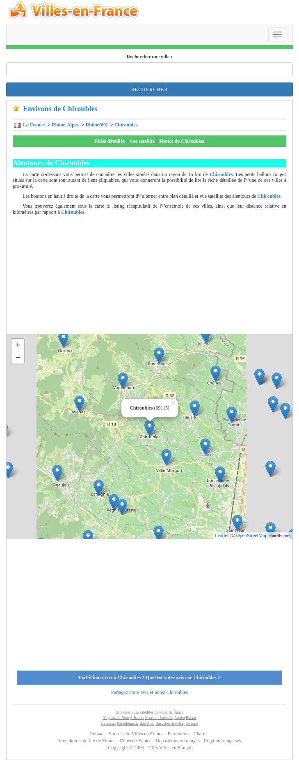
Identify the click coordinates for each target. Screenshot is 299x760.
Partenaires (178, 734)
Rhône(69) (96, 125)
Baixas (191, 717)
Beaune (192, 723)
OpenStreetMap (251, 535)
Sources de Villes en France (136, 734)
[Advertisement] (156, 276)
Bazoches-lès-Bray (170, 723)
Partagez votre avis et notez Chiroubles (149, 692)
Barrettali (146, 723)
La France (33, 125)
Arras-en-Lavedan (159, 717)
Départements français (177, 741)
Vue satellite (142, 141)
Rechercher (149, 89)
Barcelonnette (128, 723)
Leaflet (221, 535)
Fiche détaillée (110, 141)
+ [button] (18, 345)
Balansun (108, 723)
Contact (97, 734)
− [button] (18, 357)
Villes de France (135, 741)
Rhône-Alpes (65, 125)
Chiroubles (125, 125)
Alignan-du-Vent (116, 717)
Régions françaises (222, 741)
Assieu (179, 717)
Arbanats (137, 717)
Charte (200, 734)
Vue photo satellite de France (87, 741)
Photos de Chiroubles (181, 141)
